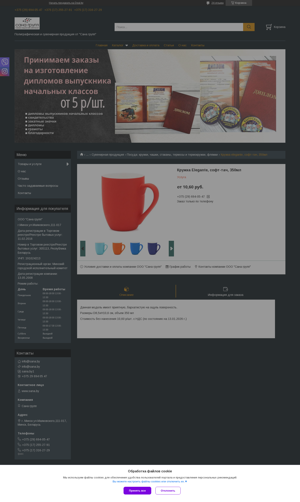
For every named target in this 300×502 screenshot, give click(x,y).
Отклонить (168, 490)
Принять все (137, 490)
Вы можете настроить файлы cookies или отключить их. (148, 481)
